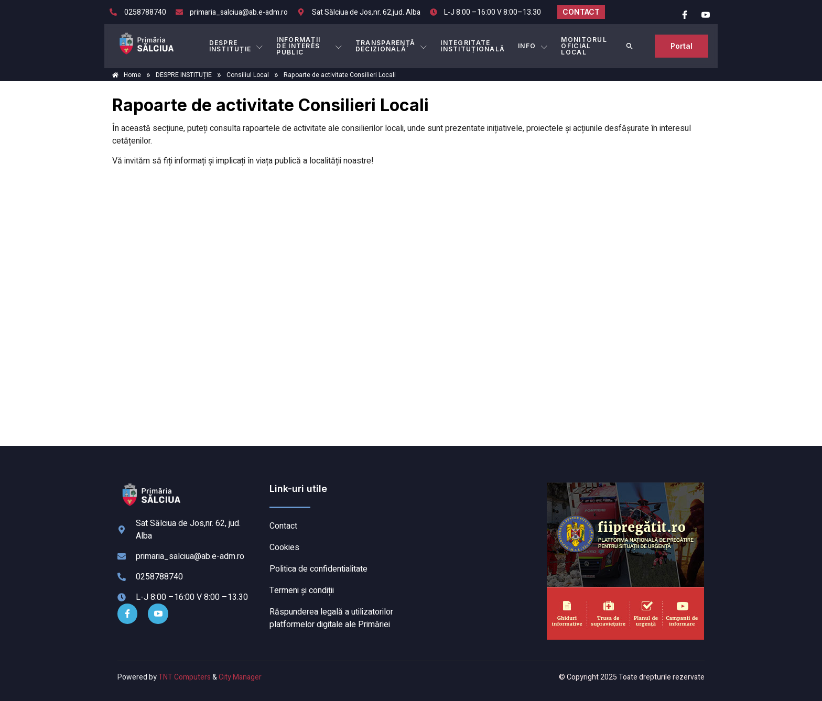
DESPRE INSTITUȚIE (236, 46)
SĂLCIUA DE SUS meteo (476, 522)
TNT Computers (184, 677)
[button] (630, 46)
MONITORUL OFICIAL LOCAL (584, 46)
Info (533, 46)
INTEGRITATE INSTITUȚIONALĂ (473, 46)
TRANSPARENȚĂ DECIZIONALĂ (392, 46)
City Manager (240, 677)
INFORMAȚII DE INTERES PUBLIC (309, 46)
